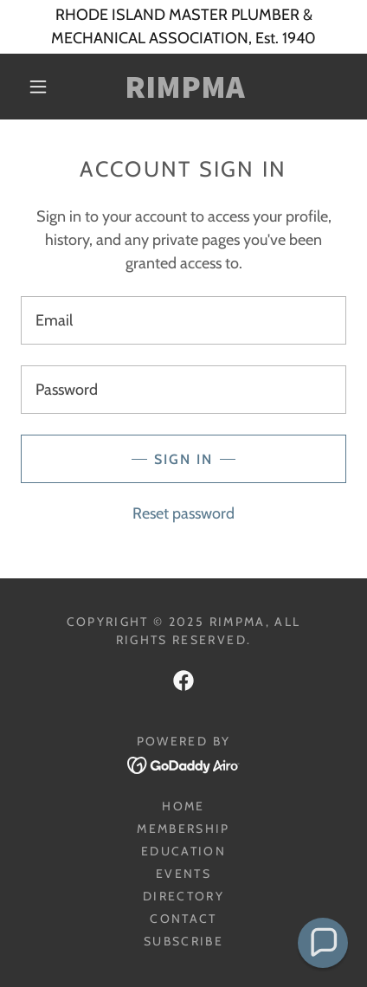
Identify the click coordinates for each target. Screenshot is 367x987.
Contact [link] (183, 918)
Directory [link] (183, 896)
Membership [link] (183, 828)
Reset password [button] (183, 513)
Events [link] (183, 873)
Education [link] (183, 851)
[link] (184, 87)
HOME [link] (183, 806)
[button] (38, 86)
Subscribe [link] (183, 941)
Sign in (183, 459)
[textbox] (183, 320)
